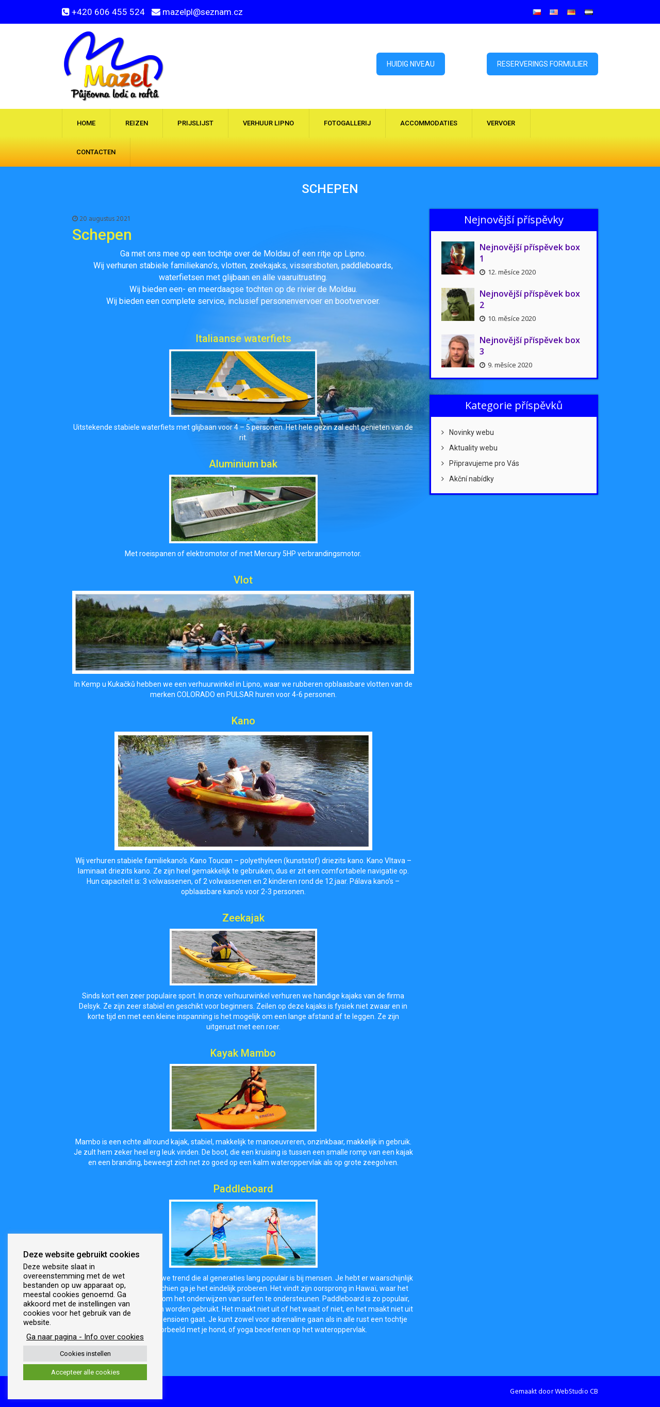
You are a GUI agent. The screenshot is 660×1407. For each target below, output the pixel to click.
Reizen (136, 123)
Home (86, 123)
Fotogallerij (347, 123)
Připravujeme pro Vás (480, 463)
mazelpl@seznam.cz (202, 12)
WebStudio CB (576, 1391)
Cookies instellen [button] (85, 1353)
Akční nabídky (467, 479)
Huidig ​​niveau (411, 64)
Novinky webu (467, 432)
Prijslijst (195, 123)
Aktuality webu (469, 448)
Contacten (96, 152)
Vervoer (501, 123)
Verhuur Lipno (268, 123)
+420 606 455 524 (108, 12)
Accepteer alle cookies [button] (85, 1372)
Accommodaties (428, 123)
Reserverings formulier (542, 64)
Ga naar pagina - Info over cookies (85, 1336)
